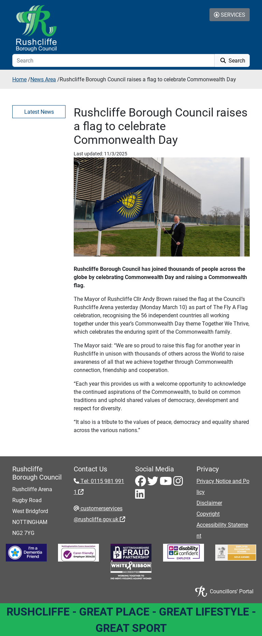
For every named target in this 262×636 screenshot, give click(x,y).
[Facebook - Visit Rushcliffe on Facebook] (141, 482)
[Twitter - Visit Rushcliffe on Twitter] (153, 482)
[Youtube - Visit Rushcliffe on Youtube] (166, 482)
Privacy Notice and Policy (222, 486)
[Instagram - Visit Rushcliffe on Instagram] (178, 482)
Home (19, 79)
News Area (43, 79)
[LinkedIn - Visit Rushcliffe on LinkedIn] (140, 495)
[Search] (113, 60)
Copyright (208, 513)
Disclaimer (209, 502)
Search (232, 60)
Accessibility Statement (222, 530)
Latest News (39, 111)
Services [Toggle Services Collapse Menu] (229, 14)
